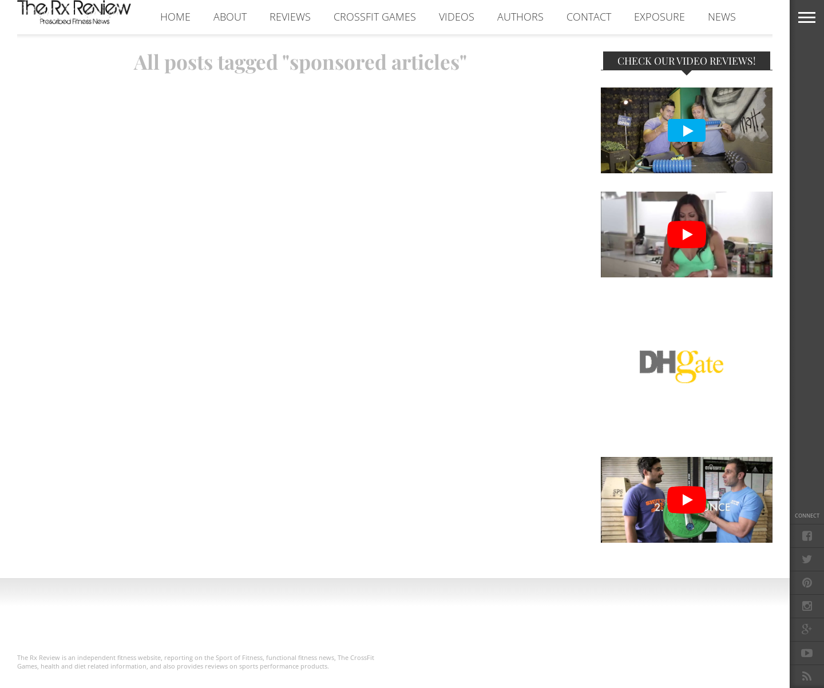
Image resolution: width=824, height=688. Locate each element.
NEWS (722, 16)
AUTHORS (520, 16)
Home (175, 16)
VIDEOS (456, 16)
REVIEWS (290, 16)
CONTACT (588, 16)
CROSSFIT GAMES (375, 16)
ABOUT (230, 16)
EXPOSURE (659, 16)
